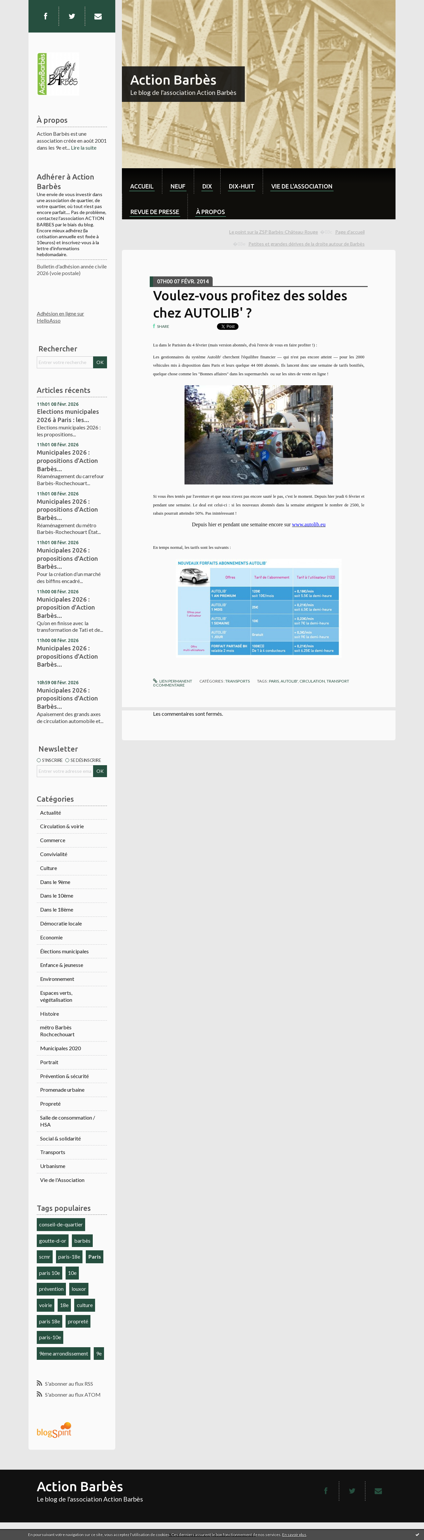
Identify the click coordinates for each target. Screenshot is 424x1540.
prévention (51, 1288)
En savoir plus (294, 1534)
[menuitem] (142, 181)
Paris (94, 1256)
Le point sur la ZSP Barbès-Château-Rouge (273, 232)
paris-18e (69, 1256)
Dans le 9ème (55, 882)
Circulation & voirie (62, 826)
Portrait (49, 1062)
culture (85, 1305)
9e (99, 1353)
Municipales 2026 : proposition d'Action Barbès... (66, 607)
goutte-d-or (52, 1240)
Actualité (50, 812)
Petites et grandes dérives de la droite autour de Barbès (306, 244)
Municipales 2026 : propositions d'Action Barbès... (67, 460)
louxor (79, 1288)
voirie (45, 1305)
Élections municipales (64, 951)
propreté (78, 1321)
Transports (52, 1152)
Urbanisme (52, 1166)
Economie (51, 937)
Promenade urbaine (62, 1089)
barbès (82, 1240)
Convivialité (53, 854)
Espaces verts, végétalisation (56, 996)
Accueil (142, 186)
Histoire (49, 1013)
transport (338, 681)
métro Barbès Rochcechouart (57, 1030)
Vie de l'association (302, 186)
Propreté (50, 1103)
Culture (48, 868)
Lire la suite (83, 147)
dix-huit (241, 186)
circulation (312, 681)
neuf (178, 186)
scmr (44, 1256)
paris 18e (49, 1321)
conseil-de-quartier (61, 1224)
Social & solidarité (60, 1138)
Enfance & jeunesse (61, 965)
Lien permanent (172, 681)
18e (64, 1305)
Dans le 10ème (56, 895)
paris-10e (50, 1337)
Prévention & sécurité (64, 1076)
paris (274, 681)
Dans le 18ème (56, 909)
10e (72, 1273)
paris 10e (49, 1273)
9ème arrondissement (63, 1353)
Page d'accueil (350, 232)
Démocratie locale (61, 923)
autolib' (289, 681)
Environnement (57, 979)
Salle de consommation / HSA (67, 1121)
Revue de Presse (155, 211)
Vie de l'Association (62, 1180)
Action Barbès (173, 79)
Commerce (52, 840)
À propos (210, 211)
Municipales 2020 (60, 1048)
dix (207, 186)
